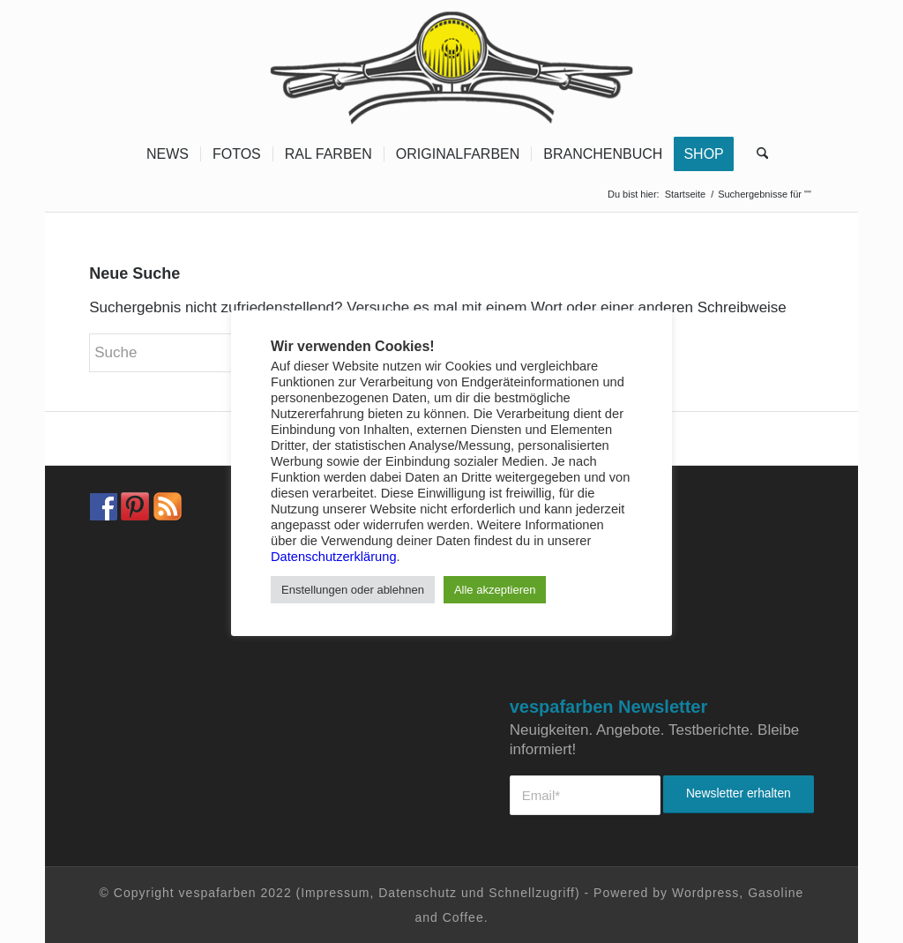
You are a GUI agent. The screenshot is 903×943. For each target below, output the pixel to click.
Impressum (335, 893)
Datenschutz (417, 893)
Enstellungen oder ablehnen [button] (352, 589)
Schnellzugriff (532, 893)
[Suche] (756, 154)
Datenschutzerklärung (334, 557)
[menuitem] (167, 154)
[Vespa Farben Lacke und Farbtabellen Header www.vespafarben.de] (452, 66)
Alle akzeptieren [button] (495, 589)
